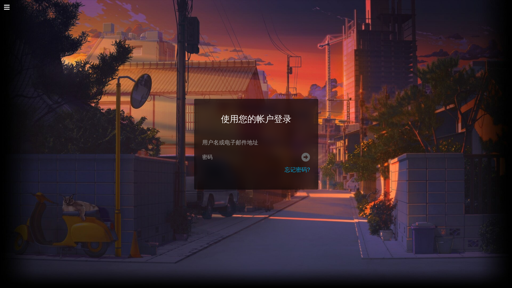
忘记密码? (297, 169)
